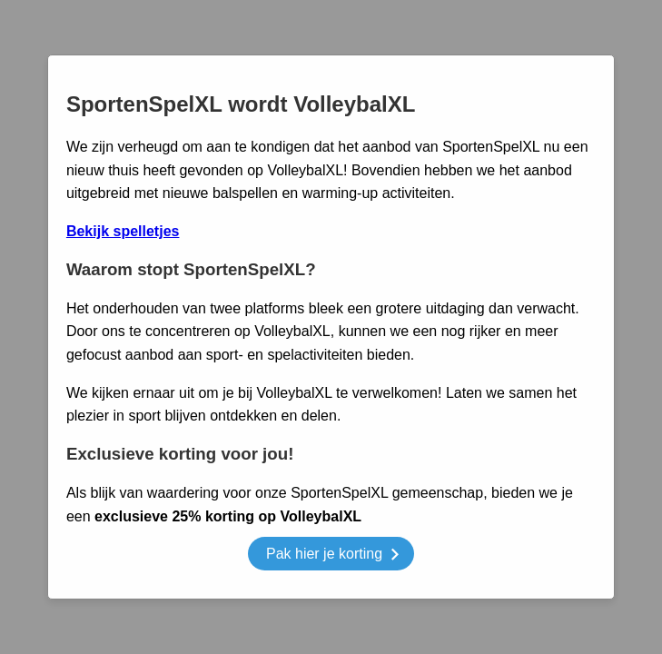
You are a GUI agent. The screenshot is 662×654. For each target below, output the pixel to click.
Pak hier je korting (332, 556)
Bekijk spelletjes (123, 231)
